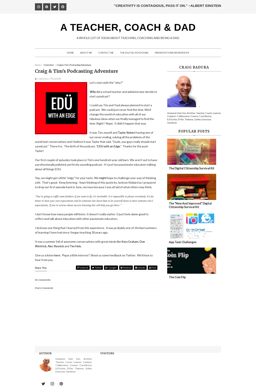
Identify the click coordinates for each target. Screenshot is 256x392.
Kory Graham (129, 241)
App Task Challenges (183, 242)
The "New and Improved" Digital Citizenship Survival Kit (190, 205)
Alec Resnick (56, 246)
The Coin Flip (177, 277)
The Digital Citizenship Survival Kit (191, 168)
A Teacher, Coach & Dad (128, 27)
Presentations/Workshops (172, 52)
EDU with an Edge (108, 146)
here (57, 255)
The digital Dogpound (134, 52)
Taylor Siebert (127, 132)
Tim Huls (75, 246)
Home (70, 52)
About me (86, 52)
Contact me (106, 52)
